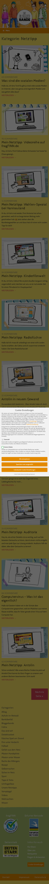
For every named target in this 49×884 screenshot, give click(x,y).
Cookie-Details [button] (17, 471)
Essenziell (6, 437)
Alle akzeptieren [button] (24, 457)
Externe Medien (8, 445)
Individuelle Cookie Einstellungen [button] (24, 467)
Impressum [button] (32, 471)
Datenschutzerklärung (32, 422)
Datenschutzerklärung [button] (25, 471)
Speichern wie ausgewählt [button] (24, 462)
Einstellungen (33, 419)
